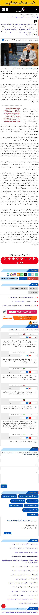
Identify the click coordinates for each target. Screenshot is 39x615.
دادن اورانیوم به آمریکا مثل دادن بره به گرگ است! (24, 571)
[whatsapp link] (29, 258)
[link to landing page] (20, 9)
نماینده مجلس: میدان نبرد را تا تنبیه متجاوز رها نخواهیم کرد (22, 599)
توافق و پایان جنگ (30, 526)
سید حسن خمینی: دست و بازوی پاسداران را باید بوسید (23, 595)
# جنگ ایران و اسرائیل (18, 501)
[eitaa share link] (18, 274)
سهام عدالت (14, 288)
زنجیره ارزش (24, 288)
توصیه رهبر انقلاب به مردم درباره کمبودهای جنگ (25, 587)
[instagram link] (13, 258)
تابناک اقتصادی (29, 69)
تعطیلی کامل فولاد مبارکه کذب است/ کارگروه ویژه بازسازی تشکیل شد (19, 306)
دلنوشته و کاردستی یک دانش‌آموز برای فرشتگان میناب (23, 548)
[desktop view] (7, 9)
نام (37, 457)
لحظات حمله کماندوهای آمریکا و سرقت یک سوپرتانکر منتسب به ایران (19, 612)
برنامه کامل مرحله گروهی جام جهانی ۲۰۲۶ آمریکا (25, 544)
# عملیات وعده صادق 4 (9, 496)
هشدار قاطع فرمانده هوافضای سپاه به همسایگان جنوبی (22, 297)
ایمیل (36, 465)
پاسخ (10, 337)
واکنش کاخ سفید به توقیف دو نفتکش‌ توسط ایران (24, 556)
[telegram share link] (29, 274)
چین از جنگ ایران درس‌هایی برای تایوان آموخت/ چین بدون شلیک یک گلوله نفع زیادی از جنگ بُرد (20, 561)
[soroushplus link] (17, 258)
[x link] (5, 258)
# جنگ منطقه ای (32, 501)
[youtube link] (21, 262)
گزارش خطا (35, 322)
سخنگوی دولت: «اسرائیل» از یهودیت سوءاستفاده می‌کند (23, 583)
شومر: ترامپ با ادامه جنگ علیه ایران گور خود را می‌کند (23, 575)
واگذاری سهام (33, 288)
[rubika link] (33, 258)
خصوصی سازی (33, 292)
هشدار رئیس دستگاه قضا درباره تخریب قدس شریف (24, 567)
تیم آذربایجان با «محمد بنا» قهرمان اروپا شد (26, 552)
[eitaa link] (9, 258)
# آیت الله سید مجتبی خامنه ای (28, 496)
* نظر (37, 472)
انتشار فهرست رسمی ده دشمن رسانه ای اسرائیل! (24, 301)
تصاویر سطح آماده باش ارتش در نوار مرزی (26, 579)
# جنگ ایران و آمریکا (31, 505)
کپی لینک (22, 279)
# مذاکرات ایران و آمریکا (30, 510)
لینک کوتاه (33, 279)
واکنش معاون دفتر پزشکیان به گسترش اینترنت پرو (24, 591)
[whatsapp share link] (21, 274)
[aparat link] (17, 262)
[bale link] (21, 258)
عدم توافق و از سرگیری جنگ (27, 528)
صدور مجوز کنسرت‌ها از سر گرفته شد (28, 603)
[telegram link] (25, 258)
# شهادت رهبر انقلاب (16, 505)
